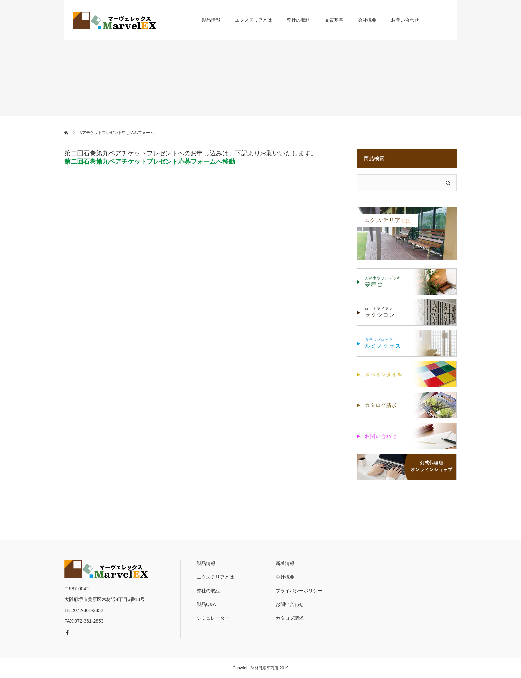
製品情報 (211, 20)
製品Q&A (206, 604)
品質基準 (334, 20)
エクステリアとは (253, 20)
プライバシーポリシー (299, 590)
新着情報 (285, 563)
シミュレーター (213, 618)
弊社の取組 (298, 20)
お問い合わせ (405, 20)
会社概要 (367, 20)
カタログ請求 (290, 618)
